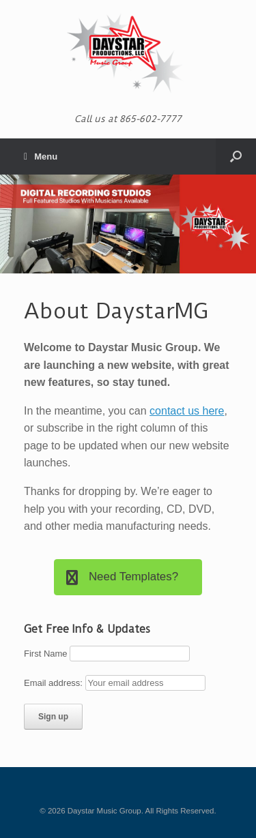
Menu (40, 156)
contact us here (187, 411)
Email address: (54, 683)
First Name (46, 653)
